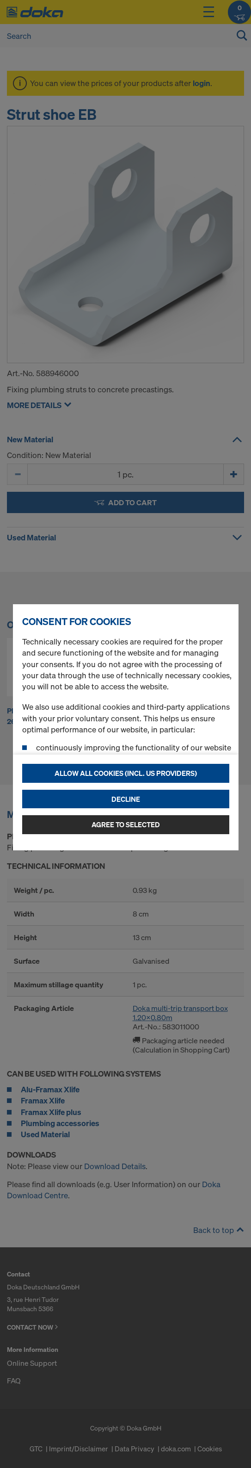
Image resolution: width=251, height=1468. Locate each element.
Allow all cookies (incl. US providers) (126, 773)
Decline (125, 799)
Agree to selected (126, 824)
